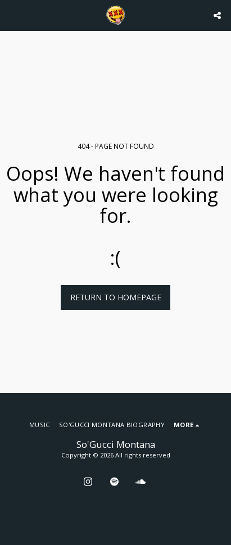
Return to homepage (115, 297)
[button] (12, 14)
